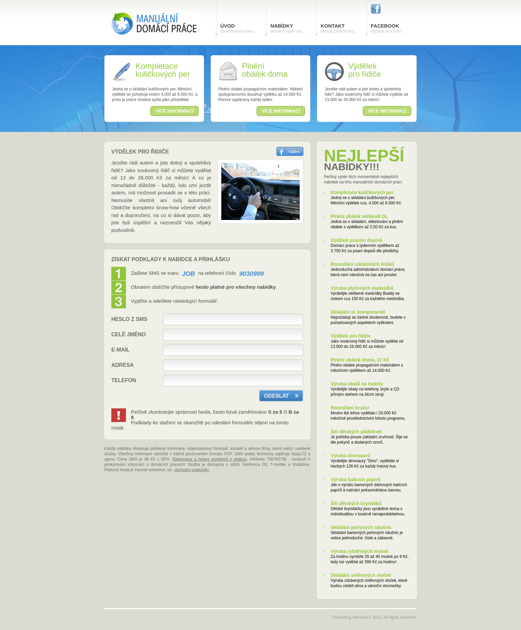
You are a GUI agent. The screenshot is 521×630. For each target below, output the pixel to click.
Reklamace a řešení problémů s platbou (209, 459)
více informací (174, 111)
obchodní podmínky (191, 470)
